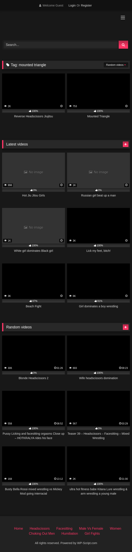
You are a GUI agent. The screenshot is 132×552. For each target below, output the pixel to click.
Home (18, 528)
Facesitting (64, 528)
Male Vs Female (91, 528)
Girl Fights (92, 533)
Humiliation (69, 533)
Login (72, 5)
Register (86, 5)
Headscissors (40, 528)
